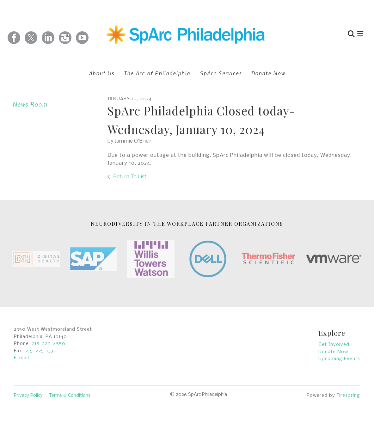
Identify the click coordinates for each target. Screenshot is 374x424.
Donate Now (268, 73)
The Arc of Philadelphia (157, 73)
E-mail (21, 357)
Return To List (129, 177)
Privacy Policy (28, 395)
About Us (101, 73)
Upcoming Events (339, 358)
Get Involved (333, 344)
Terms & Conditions (69, 395)
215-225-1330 (41, 350)
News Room (30, 104)
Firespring (348, 395)
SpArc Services (221, 73)
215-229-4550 (48, 343)
